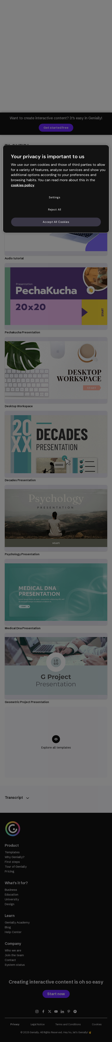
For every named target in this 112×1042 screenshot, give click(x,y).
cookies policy (22, 185)
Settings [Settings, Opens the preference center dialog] (54, 197)
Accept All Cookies (56, 222)
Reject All (54, 209)
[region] (56, 189)
